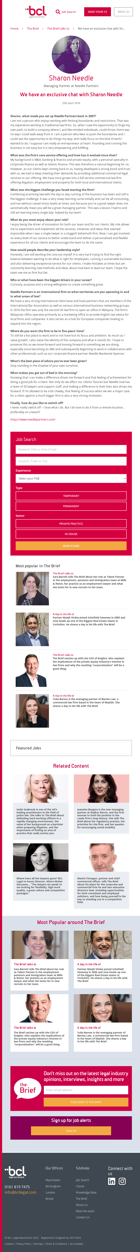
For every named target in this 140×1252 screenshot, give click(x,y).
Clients (80, 1186)
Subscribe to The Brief (86, 1102)
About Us (82, 1205)
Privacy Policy (23, 1243)
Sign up (71, 1131)
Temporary (71, 496)
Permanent (71, 506)
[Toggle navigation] (14, 11)
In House (71, 534)
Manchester (53, 1180)
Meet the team (85, 1211)
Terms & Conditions (56, 1243)
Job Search (82, 1180)
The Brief (33, 28)
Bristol (50, 1199)
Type (19, 488)
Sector (20, 516)
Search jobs (71, 546)
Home (14, 28)
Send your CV (97, 11)
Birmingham (53, 1186)
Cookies (9, 1243)
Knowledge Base (86, 1192)
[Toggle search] (66, 12)
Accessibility (76, 1243)
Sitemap (37, 1243)
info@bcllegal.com (19, 1192)
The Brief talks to (58, 28)
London (50, 1192)
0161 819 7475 (17, 1186)
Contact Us (82, 1217)
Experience (23, 470)
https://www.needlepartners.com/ (32, 419)
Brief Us (123, 11)
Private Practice (71, 523)
